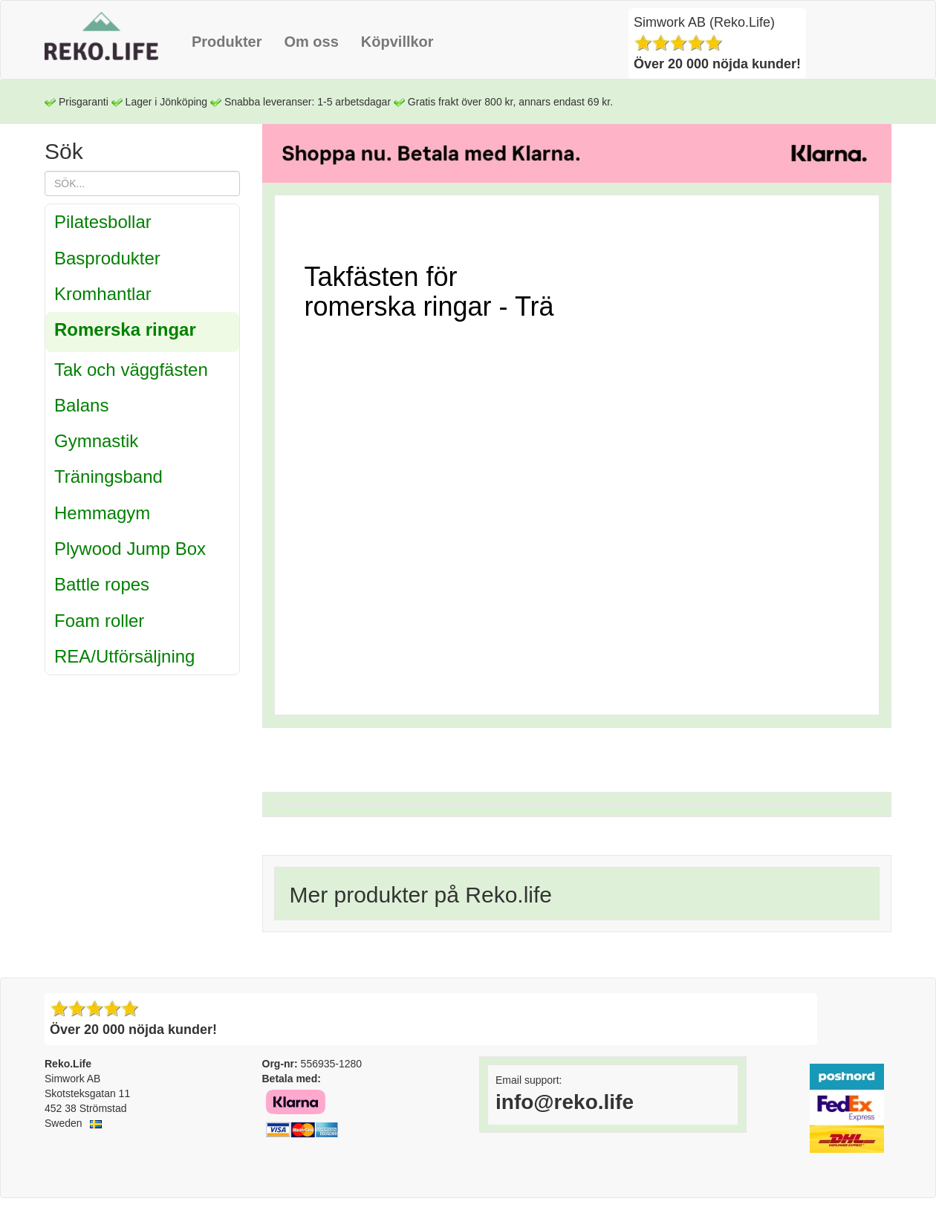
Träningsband (108, 476)
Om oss (311, 41)
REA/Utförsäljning (124, 656)
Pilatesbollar (103, 222)
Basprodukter (107, 258)
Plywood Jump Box (130, 549)
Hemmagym (102, 513)
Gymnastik (96, 441)
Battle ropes (101, 584)
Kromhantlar (103, 294)
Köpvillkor (397, 41)
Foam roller (99, 621)
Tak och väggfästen (131, 370)
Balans (81, 405)
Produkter (226, 41)
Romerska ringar (125, 329)
